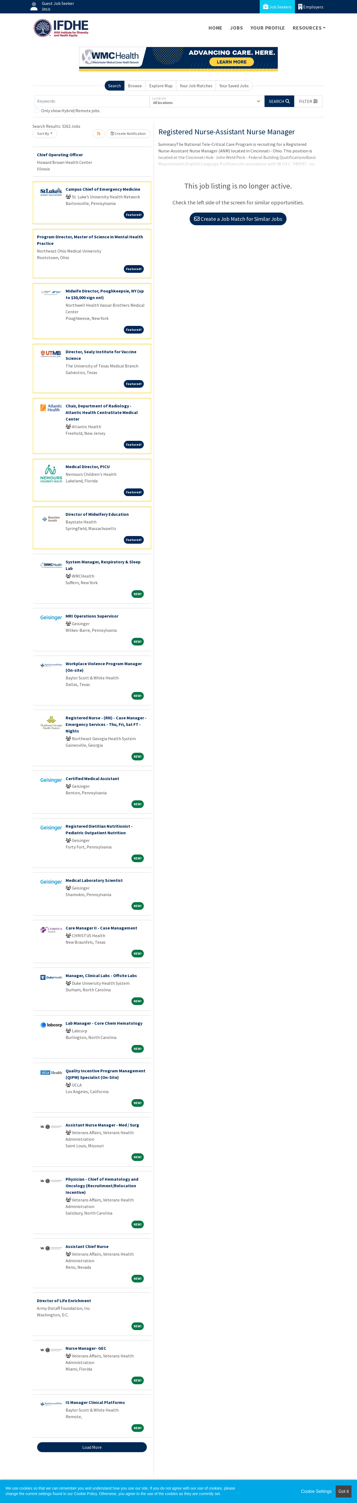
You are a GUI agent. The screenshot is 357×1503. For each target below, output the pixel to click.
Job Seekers (277, 6)
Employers (310, 6)
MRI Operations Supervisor (92, 616)
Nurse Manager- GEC (86, 1348)
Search (114, 85)
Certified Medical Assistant (92, 778)
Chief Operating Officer (60, 154)
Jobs (236, 28)
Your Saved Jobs (234, 85)
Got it (343, 1491)
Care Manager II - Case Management (101, 928)
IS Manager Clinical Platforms (95, 1402)
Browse (135, 85)
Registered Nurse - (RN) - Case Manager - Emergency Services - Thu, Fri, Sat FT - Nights (106, 724)
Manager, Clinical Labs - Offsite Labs (101, 975)
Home (216, 28)
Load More (92, 1447)
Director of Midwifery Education (97, 514)
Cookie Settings (316, 1491)
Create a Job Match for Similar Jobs (238, 218)
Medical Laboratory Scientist (94, 880)
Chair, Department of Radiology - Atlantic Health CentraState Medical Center (102, 412)
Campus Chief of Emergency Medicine (103, 189)
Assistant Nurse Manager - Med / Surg (102, 1125)
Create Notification (128, 133)
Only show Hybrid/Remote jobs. (70, 110)
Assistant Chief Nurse (87, 1246)
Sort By (43, 133)
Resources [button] (307, 28)
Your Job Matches (196, 85)
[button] (308, 101)
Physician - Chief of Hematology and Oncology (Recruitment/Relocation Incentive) (102, 1185)
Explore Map (160, 85)
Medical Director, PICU (88, 466)
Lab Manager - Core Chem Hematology (104, 1023)
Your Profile (268, 28)
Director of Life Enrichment (64, 1300)
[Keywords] (92, 101)
